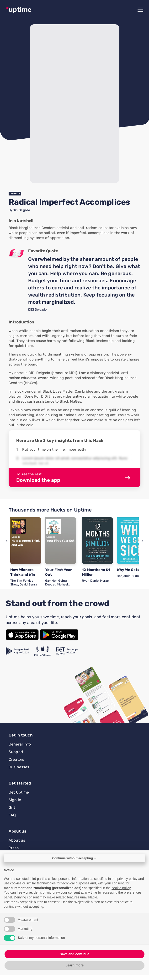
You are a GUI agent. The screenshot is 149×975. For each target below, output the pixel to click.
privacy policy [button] (127, 879)
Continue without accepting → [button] (74, 858)
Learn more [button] (74, 965)
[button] (6, 540)
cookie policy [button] (121, 888)
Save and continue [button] (74, 954)
